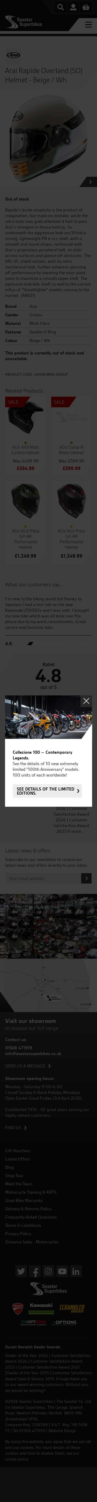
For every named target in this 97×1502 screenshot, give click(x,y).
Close (86, 701)
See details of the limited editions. (45, 791)
